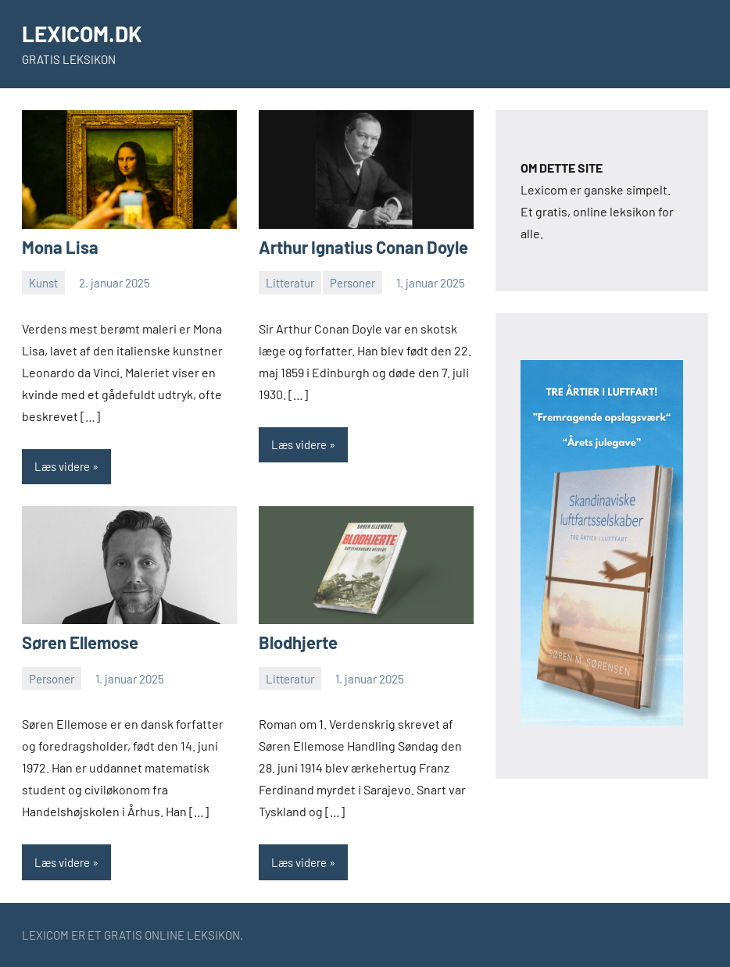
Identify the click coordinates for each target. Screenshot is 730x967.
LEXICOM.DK (82, 33)
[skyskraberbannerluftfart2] (602, 720)
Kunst (43, 283)
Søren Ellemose (80, 642)
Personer (352, 283)
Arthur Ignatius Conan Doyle (363, 247)
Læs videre (62, 466)
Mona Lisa (60, 247)
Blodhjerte (298, 642)
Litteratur (290, 283)
